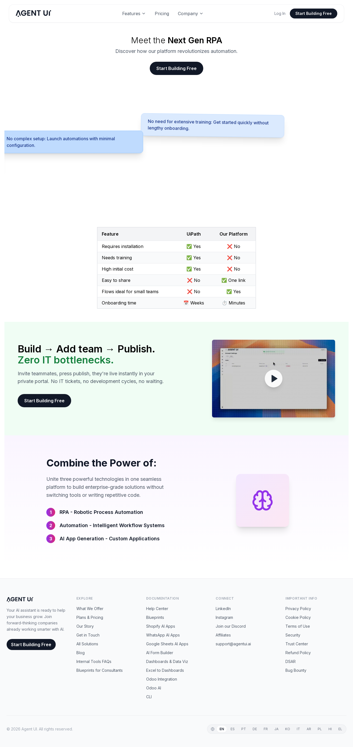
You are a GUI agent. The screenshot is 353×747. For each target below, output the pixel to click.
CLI (149, 696)
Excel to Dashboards (165, 670)
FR (266, 729)
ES (233, 729)
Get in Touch (88, 635)
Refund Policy (298, 652)
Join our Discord (231, 626)
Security (292, 635)
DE (255, 729)
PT (243, 729)
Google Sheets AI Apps (167, 643)
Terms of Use (297, 626)
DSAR (290, 661)
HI (330, 729)
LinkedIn (223, 608)
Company (191, 13)
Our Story (85, 626)
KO (287, 729)
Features (134, 13)
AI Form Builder (159, 652)
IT (298, 729)
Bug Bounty (295, 670)
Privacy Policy (298, 608)
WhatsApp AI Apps (163, 635)
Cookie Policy (298, 617)
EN (222, 729)
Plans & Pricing (89, 617)
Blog (80, 652)
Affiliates (223, 635)
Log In (279, 13)
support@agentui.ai (233, 643)
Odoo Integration (161, 679)
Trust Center (296, 643)
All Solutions (87, 643)
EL (340, 729)
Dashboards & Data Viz (167, 661)
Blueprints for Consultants (99, 670)
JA (276, 729)
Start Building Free (313, 13)
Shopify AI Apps (160, 626)
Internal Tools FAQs (93, 661)
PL (320, 729)
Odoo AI (153, 688)
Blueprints (155, 617)
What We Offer (89, 608)
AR (309, 729)
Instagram (224, 617)
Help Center (157, 608)
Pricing (162, 13)
